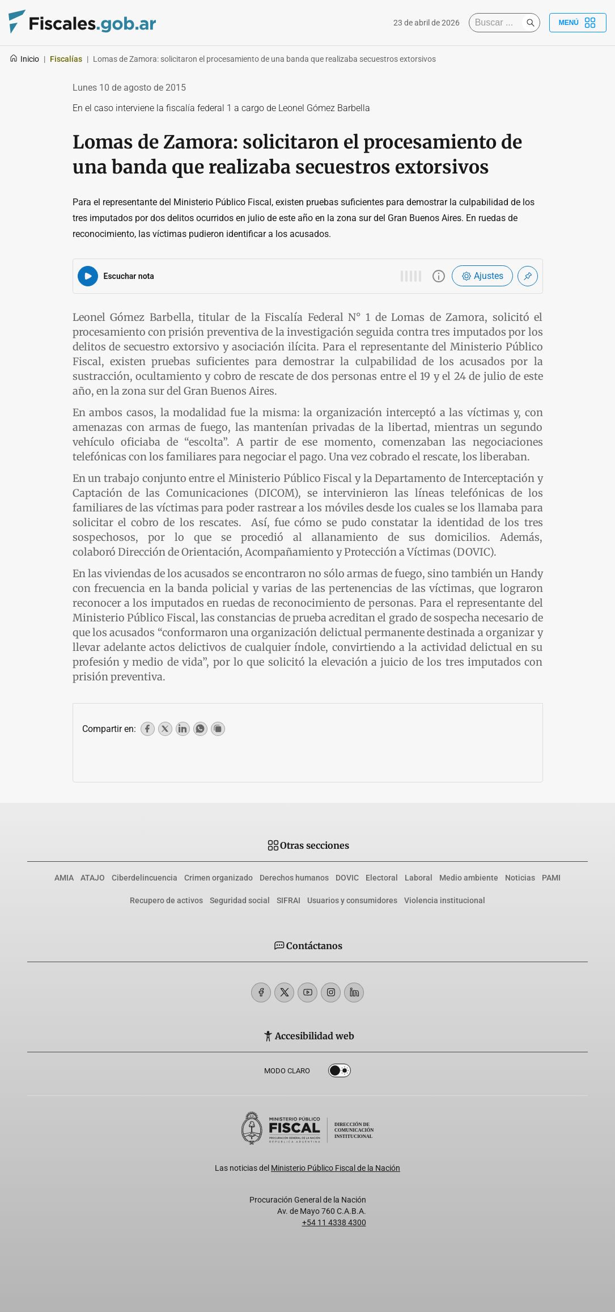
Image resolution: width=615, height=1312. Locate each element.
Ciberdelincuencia (144, 877)
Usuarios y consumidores (352, 900)
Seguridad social (240, 900)
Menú (578, 22)
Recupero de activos (166, 900)
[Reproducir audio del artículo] (88, 276)
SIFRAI (288, 900)
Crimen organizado (218, 877)
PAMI (551, 877)
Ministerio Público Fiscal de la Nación (335, 1168)
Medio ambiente (468, 877)
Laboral (418, 877)
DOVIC (347, 877)
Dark (339, 1072)
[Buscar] (498, 22)
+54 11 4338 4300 (334, 1222)
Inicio (24, 59)
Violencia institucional (444, 900)
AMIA (64, 877)
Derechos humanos (294, 877)
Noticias (520, 877)
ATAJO (92, 877)
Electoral (382, 877)
